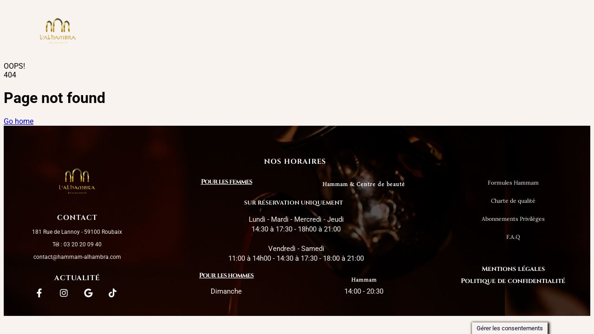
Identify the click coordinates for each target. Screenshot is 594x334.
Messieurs (402, 31)
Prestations (248, 31)
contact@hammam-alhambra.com (77, 257)
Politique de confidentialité (513, 280)
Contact (457, 31)
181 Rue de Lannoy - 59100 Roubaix (77, 232)
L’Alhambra (182, 31)
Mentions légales (513, 268)
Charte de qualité (329, 31)
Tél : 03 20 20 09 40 (77, 244)
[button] (248, 31)
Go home (18, 121)
